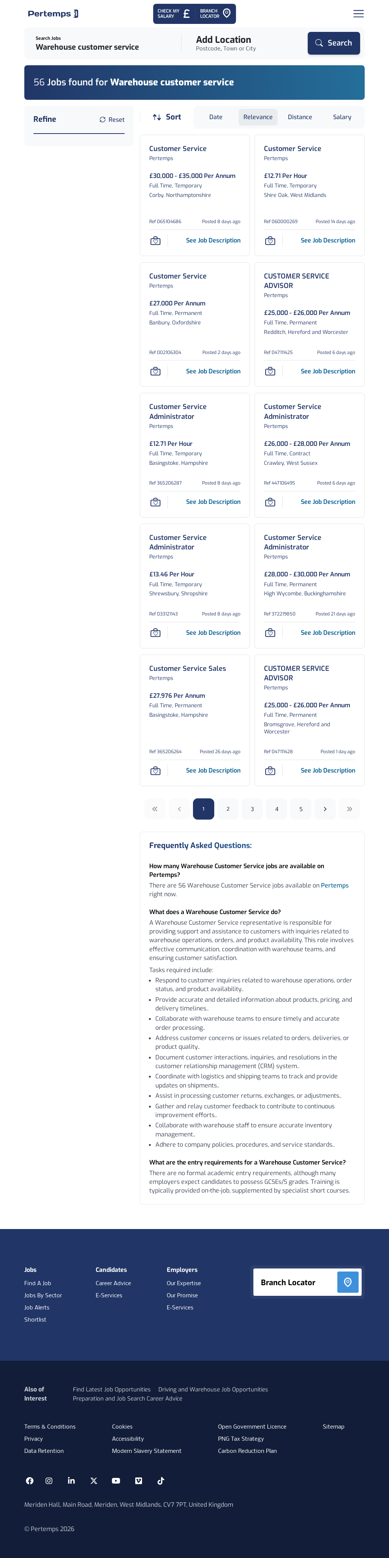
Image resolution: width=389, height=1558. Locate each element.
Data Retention (44, 1451)
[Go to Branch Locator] (215, 13)
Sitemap (334, 1427)
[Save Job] (155, 240)
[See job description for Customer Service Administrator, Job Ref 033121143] (213, 632)
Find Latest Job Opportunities (112, 1389)
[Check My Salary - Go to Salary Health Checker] (174, 13)
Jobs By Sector (43, 1296)
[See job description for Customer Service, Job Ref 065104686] (213, 240)
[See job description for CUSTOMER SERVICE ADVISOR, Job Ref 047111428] (328, 770)
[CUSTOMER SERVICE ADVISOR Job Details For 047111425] (309, 281)
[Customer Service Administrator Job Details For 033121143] (194, 542)
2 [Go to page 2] (228, 808)
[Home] (53, 13)
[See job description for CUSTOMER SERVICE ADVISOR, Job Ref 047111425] (328, 371)
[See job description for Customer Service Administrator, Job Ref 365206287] (213, 501)
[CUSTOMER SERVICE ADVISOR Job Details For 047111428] (309, 673)
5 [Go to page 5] (301, 808)
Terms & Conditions (50, 1427)
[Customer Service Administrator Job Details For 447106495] (309, 411)
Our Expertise (184, 1284)
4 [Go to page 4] (276, 808)
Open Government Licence (252, 1427)
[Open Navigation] (358, 14)
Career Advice (113, 1284)
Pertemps (335, 885)
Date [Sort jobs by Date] (216, 117)
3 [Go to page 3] (252, 808)
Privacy (33, 1439)
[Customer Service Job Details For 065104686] (178, 149)
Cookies (122, 1427)
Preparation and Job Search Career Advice (127, 1398)
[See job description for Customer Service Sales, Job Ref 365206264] (213, 770)
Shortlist (35, 1320)
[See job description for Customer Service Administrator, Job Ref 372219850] (328, 632)
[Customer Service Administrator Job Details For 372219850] (309, 542)
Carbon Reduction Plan (247, 1451)
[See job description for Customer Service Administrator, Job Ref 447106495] (328, 501)
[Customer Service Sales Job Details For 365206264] (187, 669)
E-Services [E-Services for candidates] (109, 1296)
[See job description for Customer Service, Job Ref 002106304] (213, 371)
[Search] (334, 43)
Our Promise (182, 1296)
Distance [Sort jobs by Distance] (300, 117)
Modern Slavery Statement (147, 1451)
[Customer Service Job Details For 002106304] (178, 276)
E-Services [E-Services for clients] (180, 1308)
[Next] (325, 809)
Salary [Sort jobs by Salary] (342, 117)
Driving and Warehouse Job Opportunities (213, 1389)
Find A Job (37, 1284)
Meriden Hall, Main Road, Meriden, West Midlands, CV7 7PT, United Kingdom (128, 1505)
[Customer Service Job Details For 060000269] (292, 149)
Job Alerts (36, 1308)
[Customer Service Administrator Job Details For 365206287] (194, 411)
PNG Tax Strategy (241, 1439)
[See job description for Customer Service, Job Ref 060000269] (328, 240)
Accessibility (128, 1439)
